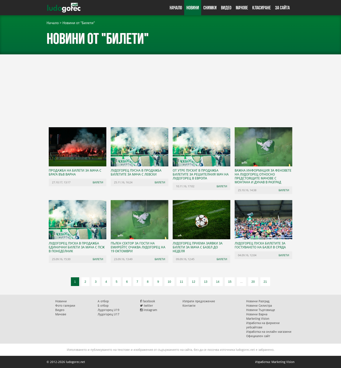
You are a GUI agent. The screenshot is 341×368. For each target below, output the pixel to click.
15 (230, 281)
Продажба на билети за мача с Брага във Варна (75, 172)
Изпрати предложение (198, 301)
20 (253, 281)
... (241, 281)
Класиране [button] (261, 7)
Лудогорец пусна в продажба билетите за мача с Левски (136, 172)
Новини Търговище (260, 310)
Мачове (242, 7)
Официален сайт (258, 336)
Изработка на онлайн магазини (268, 331)
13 (205, 281)
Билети (98, 182)
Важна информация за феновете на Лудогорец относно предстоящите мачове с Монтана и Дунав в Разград (263, 176)
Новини (192, 7)
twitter (146, 305)
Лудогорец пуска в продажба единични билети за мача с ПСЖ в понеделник (77, 247)
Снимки (210, 7)
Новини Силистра (259, 305)
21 (265, 281)
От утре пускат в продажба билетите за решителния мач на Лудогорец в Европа (201, 174)
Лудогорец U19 (108, 310)
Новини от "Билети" (78, 23)
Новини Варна (256, 314)
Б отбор (103, 305)
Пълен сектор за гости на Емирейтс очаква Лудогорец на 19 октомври (138, 247)
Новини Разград (257, 301)
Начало (176, 7)
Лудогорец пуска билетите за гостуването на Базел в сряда (260, 245)
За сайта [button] (282, 7)
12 (193, 281)
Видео (226, 7)
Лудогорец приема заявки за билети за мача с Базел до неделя (197, 247)
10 (169, 281)
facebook (147, 301)
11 (181, 281)
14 (217, 281)
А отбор (103, 301)
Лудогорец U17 (108, 314)
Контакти (189, 305)
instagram (148, 310)
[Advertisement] (170, 89)
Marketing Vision (257, 318)
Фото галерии (65, 305)
